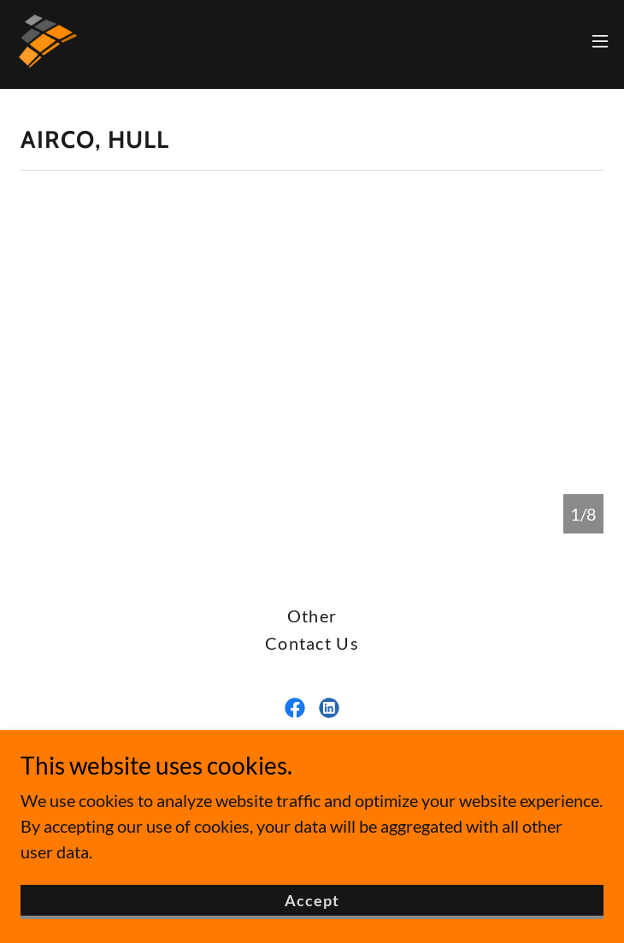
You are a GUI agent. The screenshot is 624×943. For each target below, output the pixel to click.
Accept (312, 912)
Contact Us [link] (312, 643)
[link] (48, 41)
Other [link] (312, 615)
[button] (600, 41)
